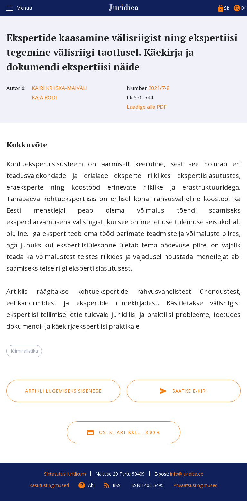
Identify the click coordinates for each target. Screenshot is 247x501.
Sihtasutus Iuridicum (65, 474)
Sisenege (226, 8)
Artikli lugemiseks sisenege (63, 391)
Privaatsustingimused (195, 485)
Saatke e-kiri (183, 391)
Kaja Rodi (44, 97)
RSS (117, 485)
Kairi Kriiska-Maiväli (59, 88)
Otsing (243, 8)
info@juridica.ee (186, 474)
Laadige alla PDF (146, 106)
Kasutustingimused (49, 485)
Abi (91, 485)
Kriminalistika (24, 351)
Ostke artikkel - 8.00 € (123, 432)
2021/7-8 (158, 88)
